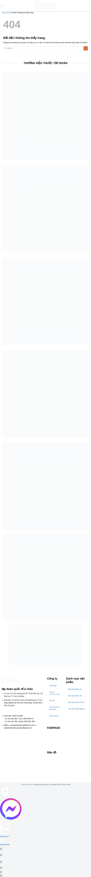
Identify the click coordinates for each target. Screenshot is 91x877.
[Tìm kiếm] (88, 6)
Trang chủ (5, 13)
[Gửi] (86, 48)
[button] (3, 5)
